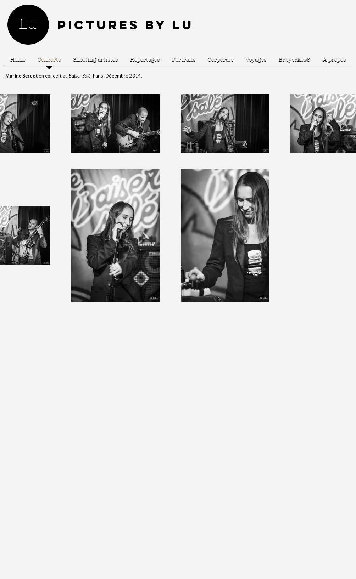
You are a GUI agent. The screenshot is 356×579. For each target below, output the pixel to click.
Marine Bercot (21, 76)
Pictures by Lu (125, 25)
